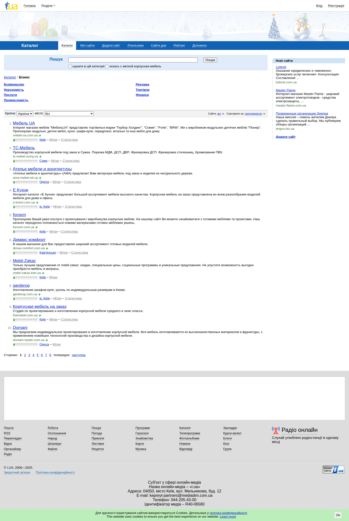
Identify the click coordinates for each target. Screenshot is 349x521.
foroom (19, 214)
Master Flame (285, 90)
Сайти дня (158, 45)
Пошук (96, 428)
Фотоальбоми (189, 438)
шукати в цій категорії (86, 66)
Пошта (9, 428)
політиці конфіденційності (228, 513)
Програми (142, 428)
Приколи (98, 438)
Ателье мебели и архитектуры (42, 168)
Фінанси (142, 95)
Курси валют (232, 433)
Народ (52, 438)
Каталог (67, 45)
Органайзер (12, 449)
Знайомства (144, 438)
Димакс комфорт (29, 239)
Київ (43, 139)
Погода (97, 433)
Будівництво (14, 84)
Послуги (10, 95)
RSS (7, 433)
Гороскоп (142, 433)
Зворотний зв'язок (17, 472)
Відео (8, 443)
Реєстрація (336, 6)
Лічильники (135, 45)
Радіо (8, 454)
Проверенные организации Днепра (302, 113)
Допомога (199, 45)
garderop (21, 285)
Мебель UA (24, 123)
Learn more (228, 516)
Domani (20, 327)
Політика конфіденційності (55, 472)
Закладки (230, 428)
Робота (53, 428)
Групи (227, 449)
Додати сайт (111, 45)
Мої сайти (87, 45)
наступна (79, 355)
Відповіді (185, 449)
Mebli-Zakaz (24, 260)
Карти (139, 443)
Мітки (53, 139)
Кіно (226, 443)
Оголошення (57, 433)
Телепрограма (189, 433)
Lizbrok (281, 67)
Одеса (44, 182)
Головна (30, 6)
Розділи (47, 6)
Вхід (319, 6)
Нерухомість (14, 90)
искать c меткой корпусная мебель (133, 66)
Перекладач (13, 438)
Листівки (98, 443)
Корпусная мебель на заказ (39, 306)
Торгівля (143, 90)
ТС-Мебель (24, 147)
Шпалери (54, 443)
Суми (44, 161)
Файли (52, 449)
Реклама (142, 84)
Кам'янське (48, 252)
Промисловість (16, 100)
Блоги (227, 438)
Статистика (69, 139)
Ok (338, 515)
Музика (140, 449)
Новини (184, 443)
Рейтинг (179, 45)
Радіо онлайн (300, 430)
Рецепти (98, 449)
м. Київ (45, 206)
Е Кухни (20, 189)
